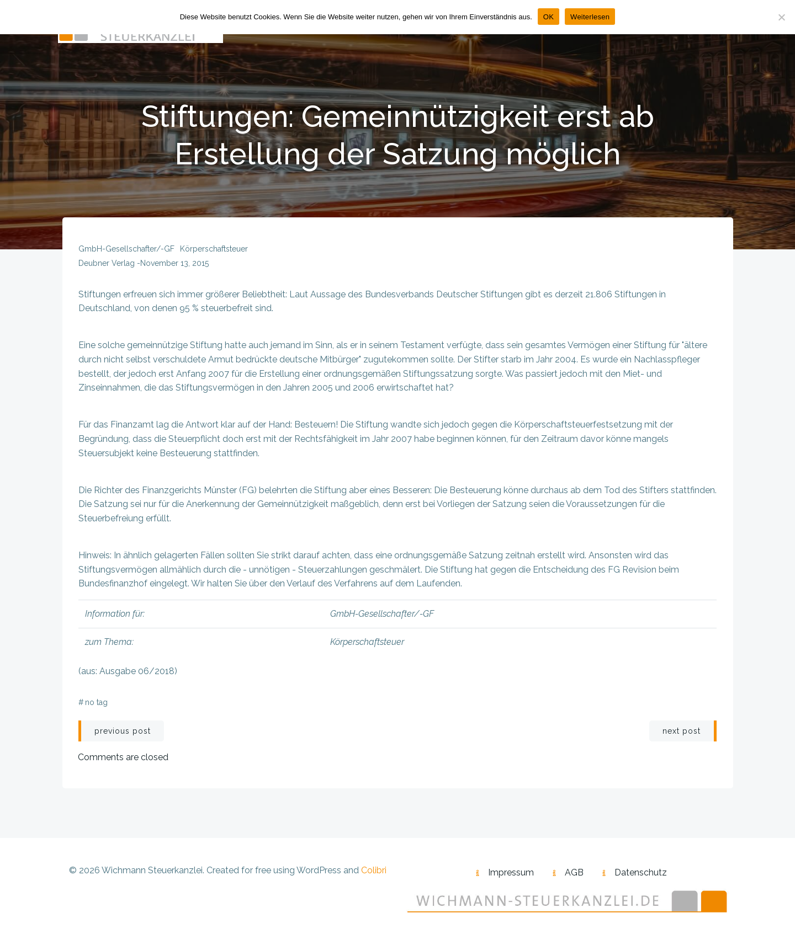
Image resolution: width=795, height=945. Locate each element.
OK (548, 17)
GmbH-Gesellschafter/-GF (126, 250)
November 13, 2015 (174, 264)
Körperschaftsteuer (214, 250)
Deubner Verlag (106, 264)
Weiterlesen (590, 17)
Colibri (373, 872)
